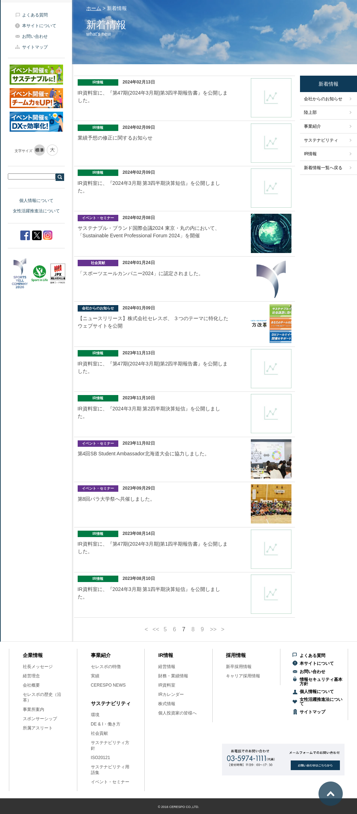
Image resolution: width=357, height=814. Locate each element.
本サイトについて (39, 25)
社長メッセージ (38, 666)
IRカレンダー (171, 694)
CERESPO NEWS (108, 685)
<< (155, 629)
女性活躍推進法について (36, 210)
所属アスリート (38, 727)
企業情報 (33, 655)
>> (213, 629)
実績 (95, 675)
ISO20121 (100, 757)
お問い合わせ (35, 36)
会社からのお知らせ (323, 98)
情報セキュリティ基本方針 (321, 681)
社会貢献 (99, 733)
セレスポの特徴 (106, 666)
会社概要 (31, 685)
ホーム (93, 8)
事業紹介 (312, 126)
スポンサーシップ (40, 718)
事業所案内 (33, 709)
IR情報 (310, 153)
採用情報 (236, 655)
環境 (95, 714)
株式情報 (166, 703)
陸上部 (310, 112)
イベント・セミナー (110, 781)
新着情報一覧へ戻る (323, 167)
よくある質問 (35, 14)
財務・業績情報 (173, 675)
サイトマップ (35, 47)
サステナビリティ (321, 140)
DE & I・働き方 (105, 724)
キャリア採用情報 (243, 675)
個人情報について (36, 200)
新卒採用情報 (239, 666)
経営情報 (166, 666)
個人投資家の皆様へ (177, 713)
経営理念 (31, 675)
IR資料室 (166, 685)
